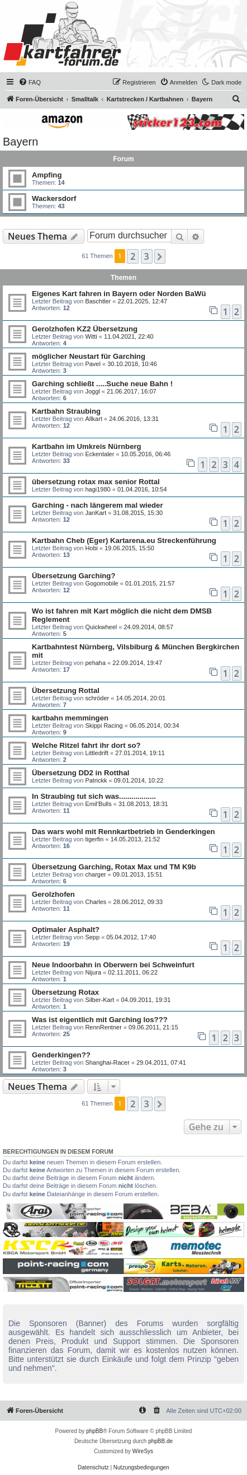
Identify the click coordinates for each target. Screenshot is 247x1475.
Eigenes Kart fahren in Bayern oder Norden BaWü (119, 293)
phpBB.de (160, 1441)
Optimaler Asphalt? (65, 929)
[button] (159, 256)
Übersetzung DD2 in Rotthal (80, 773)
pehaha (95, 662)
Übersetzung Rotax (65, 992)
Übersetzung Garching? (73, 576)
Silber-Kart (99, 999)
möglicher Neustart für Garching (88, 356)
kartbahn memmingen (70, 718)
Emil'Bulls (98, 803)
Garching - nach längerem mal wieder (97, 505)
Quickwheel (101, 627)
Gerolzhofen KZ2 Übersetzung (84, 329)
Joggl (92, 391)
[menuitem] (29, 82)
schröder (97, 698)
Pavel (93, 363)
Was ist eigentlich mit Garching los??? (100, 1019)
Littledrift (96, 753)
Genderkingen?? (61, 1055)
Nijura (93, 972)
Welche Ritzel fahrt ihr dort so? (86, 745)
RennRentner (103, 1027)
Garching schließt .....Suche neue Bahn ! (102, 384)
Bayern (20, 141)
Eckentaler (99, 454)
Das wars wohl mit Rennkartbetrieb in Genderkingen (123, 831)
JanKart (95, 512)
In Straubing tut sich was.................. (94, 796)
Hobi (91, 548)
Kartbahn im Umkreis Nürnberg (86, 446)
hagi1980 (97, 489)
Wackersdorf (54, 198)
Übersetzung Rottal (65, 690)
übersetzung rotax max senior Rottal (96, 481)
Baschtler (98, 301)
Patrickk (96, 780)
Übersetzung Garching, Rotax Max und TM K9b (114, 867)
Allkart (93, 418)
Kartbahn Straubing (66, 411)
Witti (91, 336)
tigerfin (94, 839)
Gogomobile (101, 583)
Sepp (92, 937)
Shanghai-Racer (107, 1062)
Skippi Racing (103, 725)
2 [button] (132, 256)
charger (95, 874)
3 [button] (146, 256)
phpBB (94, 1431)
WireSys (142, 1451)
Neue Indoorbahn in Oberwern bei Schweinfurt (113, 965)
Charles (95, 901)
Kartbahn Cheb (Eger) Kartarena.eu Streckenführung (124, 540)
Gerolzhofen (53, 894)
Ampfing (46, 175)
